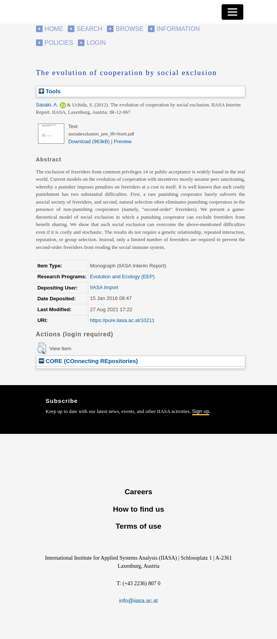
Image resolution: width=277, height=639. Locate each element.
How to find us (138, 509)
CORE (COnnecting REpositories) (88, 361)
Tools (50, 91)
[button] (41, 348)
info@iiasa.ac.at (138, 601)
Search (90, 29)
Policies (59, 42)
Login (96, 42)
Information (178, 29)
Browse (129, 29)
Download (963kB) (89, 141)
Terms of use (138, 526)
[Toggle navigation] (232, 12)
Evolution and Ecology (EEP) (122, 276)
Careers (138, 492)
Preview (123, 141)
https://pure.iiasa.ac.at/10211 (122, 320)
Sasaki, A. (47, 105)
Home (54, 29)
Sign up (200, 411)
